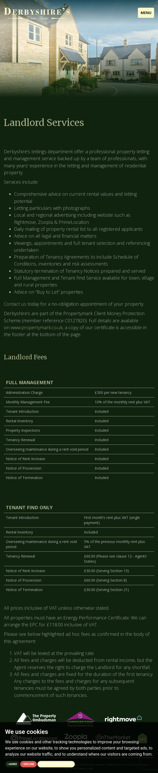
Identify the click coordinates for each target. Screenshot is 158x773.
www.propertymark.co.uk (37, 332)
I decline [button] (28, 764)
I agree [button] (12, 764)
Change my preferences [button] (56, 764)
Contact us (15, 309)
